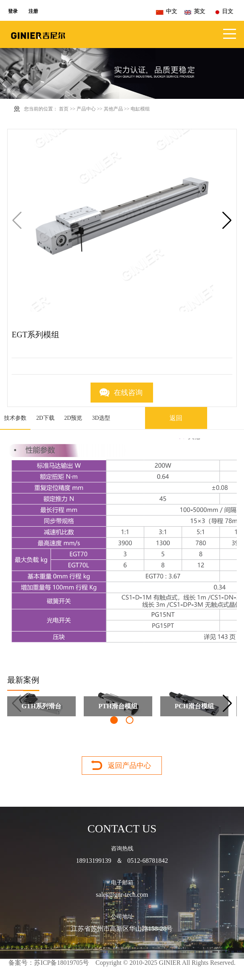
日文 (227, 11)
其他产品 (113, 109)
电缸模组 (140, 109)
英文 (199, 11)
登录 (13, 11)
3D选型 (101, 418)
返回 (175, 418)
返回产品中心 (129, 766)
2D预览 (73, 418)
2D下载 (45, 418)
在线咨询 (128, 393)
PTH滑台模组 (118, 706)
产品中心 (86, 109)
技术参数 (15, 418)
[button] (227, 220)
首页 (64, 109)
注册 (33, 11)
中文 (171, 11)
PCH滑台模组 (194, 706)
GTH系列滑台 (42, 706)
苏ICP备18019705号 (61, 962)
